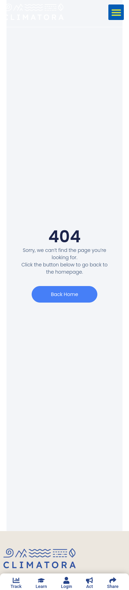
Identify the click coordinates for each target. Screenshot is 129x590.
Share (113, 586)
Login (66, 586)
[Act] (89, 580)
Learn (41, 586)
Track (15, 586)
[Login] (66, 580)
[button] (116, 12)
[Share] (112, 580)
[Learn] (41, 580)
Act (89, 586)
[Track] (16, 580)
